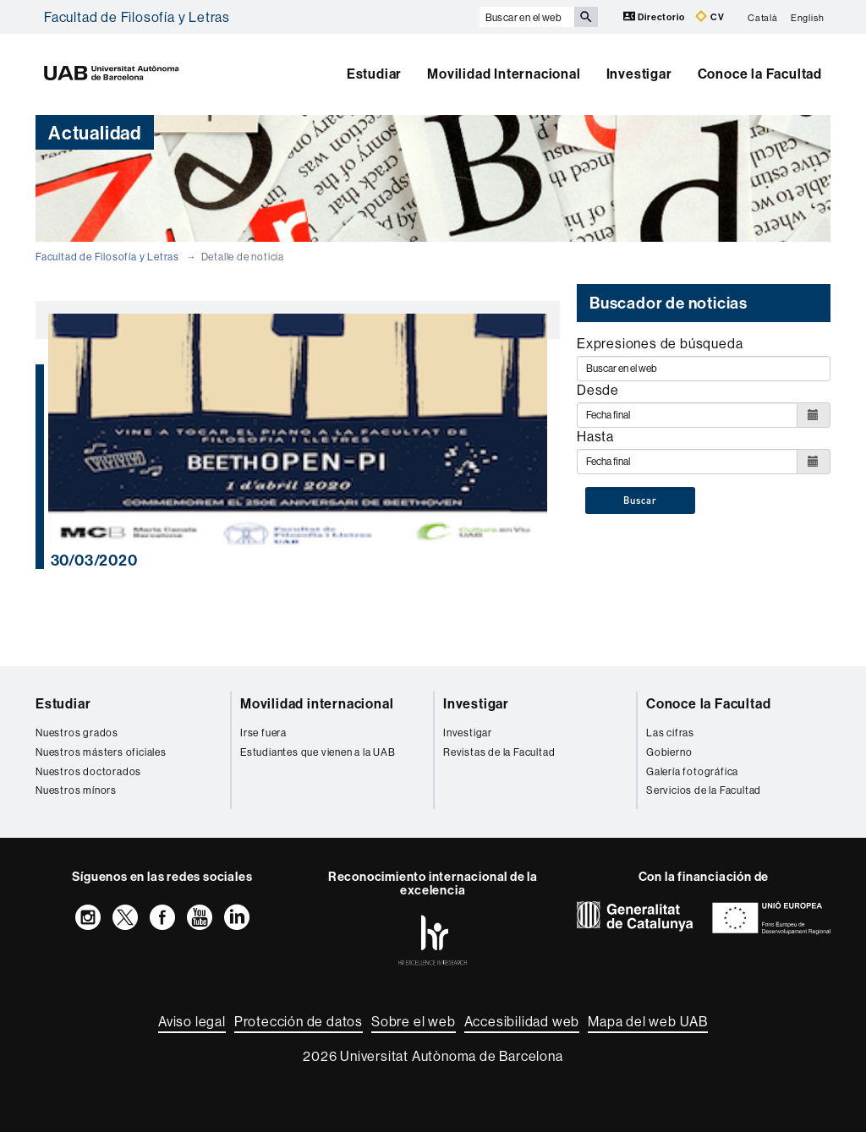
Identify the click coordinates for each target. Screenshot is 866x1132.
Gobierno (669, 752)
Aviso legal (192, 1021)
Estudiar (374, 73)
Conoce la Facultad (760, 73)
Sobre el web (413, 1021)
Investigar (639, 73)
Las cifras (670, 732)
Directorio (655, 16)
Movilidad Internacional (503, 73)
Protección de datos (298, 1021)
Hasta (595, 436)
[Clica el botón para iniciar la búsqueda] (586, 17)
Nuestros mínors (76, 790)
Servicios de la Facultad (703, 790)
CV (709, 16)
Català (763, 17)
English (808, 17)
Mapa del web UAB (648, 1021)
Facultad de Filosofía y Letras (137, 16)
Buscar (640, 500)
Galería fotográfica (692, 771)
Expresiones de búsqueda (660, 343)
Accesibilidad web (522, 1021)
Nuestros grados (77, 732)
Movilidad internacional (316, 703)
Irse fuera (263, 732)
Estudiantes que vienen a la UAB (318, 752)
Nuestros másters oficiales (101, 752)
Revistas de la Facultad (499, 752)
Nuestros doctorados (88, 771)
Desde (598, 389)
